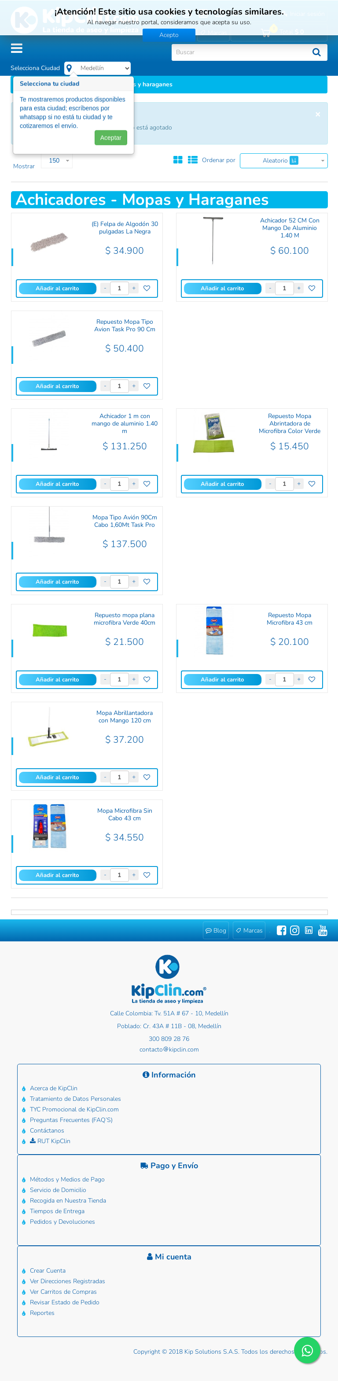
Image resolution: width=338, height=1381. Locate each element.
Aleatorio (280, 160)
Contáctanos (47, 1130)
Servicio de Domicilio (58, 1190)
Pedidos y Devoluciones (62, 1222)
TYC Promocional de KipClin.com (74, 1109)
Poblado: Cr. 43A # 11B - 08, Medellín (169, 1026)
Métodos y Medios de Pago (67, 1179)
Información (169, 1075)
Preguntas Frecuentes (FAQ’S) (71, 1120)
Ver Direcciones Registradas (67, 1281)
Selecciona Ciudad (35, 68)
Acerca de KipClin (53, 1088)
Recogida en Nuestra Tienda (68, 1200)
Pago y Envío (169, 1165)
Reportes (42, 1313)
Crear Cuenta (48, 1270)
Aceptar (110, 140)
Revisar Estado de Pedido (64, 1302)
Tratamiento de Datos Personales (75, 1099)
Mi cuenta (169, 1256)
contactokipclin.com (169, 1049)
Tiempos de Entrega (57, 1211)
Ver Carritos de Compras (63, 1292)
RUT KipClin (50, 1141)
